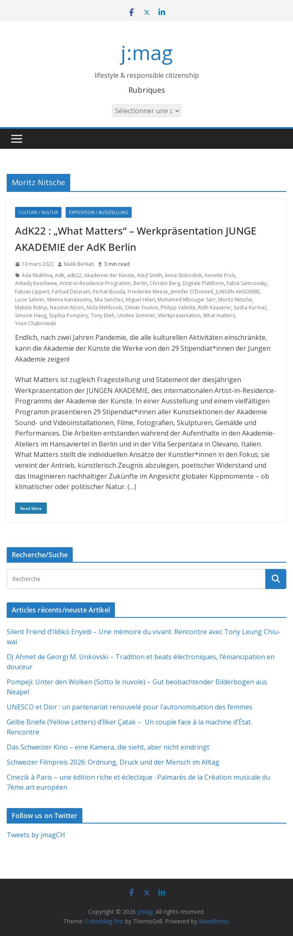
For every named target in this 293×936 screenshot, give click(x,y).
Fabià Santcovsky (247, 283)
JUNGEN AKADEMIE (238, 291)
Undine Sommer (136, 315)
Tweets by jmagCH (36, 834)
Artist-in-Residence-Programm (95, 283)
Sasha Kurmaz (250, 307)
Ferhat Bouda (109, 291)
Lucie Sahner (30, 299)
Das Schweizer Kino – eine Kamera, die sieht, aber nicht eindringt (108, 747)
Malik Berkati (79, 264)
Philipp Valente (178, 307)
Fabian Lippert (32, 291)
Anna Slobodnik (183, 275)
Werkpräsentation (179, 315)
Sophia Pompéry (68, 315)
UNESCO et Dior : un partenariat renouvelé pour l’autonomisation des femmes (129, 707)
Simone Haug (30, 315)
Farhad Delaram (71, 291)
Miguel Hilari (140, 299)
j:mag (147, 52)
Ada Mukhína (37, 275)
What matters (219, 315)
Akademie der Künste (109, 275)
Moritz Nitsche (235, 299)
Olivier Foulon (141, 307)
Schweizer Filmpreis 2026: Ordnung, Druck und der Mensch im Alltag (113, 762)
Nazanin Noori (67, 307)
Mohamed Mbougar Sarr (187, 299)
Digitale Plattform (203, 283)
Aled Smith (149, 275)
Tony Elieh (103, 315)
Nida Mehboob (104, 307)
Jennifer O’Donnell (192, 291)
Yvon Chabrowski (35, 323)
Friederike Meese (147, 291)
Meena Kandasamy (69, 299)
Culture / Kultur (38, 212)
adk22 (74, 275)
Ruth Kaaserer (214, 307)
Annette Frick (219, 275)
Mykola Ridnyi (31, 307)
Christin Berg (165, 283)
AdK (59, 275)
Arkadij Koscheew (36, 283)
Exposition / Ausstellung (98, 212)
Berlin (140, 283)
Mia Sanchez (108, 299)
